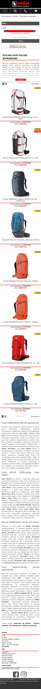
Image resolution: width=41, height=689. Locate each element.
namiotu (24, 457)
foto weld (5, 641)
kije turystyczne (15, 625)
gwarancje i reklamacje (9, 663)
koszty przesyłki (7, 657)
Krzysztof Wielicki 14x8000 (10, 639)
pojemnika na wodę (31, 464)
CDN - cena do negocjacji (10, 645)
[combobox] (35, 416)
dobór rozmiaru (7, 643)
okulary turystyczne (29, 625)
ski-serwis (5, 646)
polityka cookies (7, 656)
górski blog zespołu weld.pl (11, 668)
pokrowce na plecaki (22, 623)
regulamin (5, 652)
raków (35, 457)
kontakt (4, 637)
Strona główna (6, 16)
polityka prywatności (8, 654)
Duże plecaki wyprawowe (28, 16)
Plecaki (15, 16)
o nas (3, 635)
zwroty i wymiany (7, 661)
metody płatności (7, 659)
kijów (29, 457)
